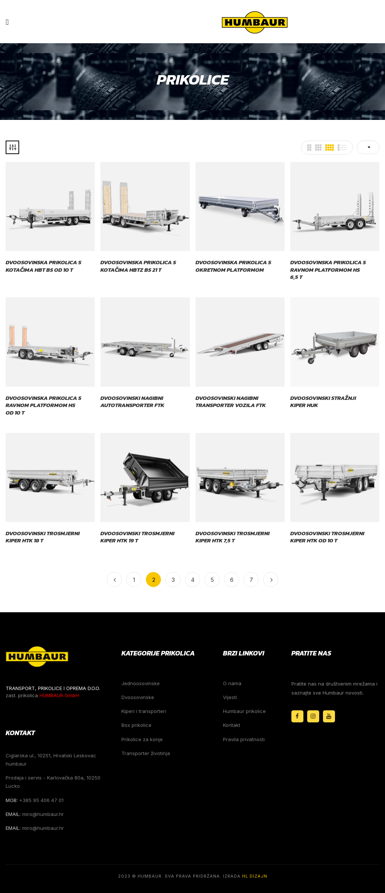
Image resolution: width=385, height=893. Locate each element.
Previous (114, 579)
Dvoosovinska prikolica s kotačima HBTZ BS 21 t (138, 266)
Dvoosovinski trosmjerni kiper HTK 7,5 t (233, 537)
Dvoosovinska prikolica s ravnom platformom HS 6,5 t (328, 270)
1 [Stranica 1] (134, 579)
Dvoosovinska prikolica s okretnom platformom (233, 266)
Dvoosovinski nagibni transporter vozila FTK (231, 401)
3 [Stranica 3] (173, 579)
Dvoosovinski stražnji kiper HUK (323, 401)
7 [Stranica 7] (251, 579)
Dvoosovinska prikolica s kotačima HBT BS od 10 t (43, 266)
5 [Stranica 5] (212, 579)
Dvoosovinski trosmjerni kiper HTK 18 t (43, 537)
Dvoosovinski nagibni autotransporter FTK (132, 401)
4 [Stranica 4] (192, 579)
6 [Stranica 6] (231, 579)
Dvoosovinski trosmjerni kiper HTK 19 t (137, 537)
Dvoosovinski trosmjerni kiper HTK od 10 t (327, 537)
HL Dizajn (254, 876)
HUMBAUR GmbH (59, 695)
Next (270, 579)
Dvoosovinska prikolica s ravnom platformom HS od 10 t (43, 405)
